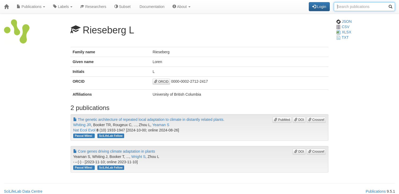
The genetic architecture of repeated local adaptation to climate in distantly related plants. (148, 119)
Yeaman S (160, 125)
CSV (342, 27)
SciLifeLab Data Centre (23, 191)
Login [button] (319, 7)
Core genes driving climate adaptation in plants (114, 151)
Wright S (138, 157)
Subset (122, 7)
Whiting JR (82, 125)
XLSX (343, 32)
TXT (342, 37)
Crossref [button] (316, 120)
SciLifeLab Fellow (111, 135)
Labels (62, 7)
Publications (31, 7)
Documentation (151, 7)
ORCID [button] (161, 81)
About (181, 7)
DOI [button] (299, 120)
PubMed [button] (282, 120)
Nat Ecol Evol (84, 130)
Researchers (93, 7)
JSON (344, 21)
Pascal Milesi (84, 135)
